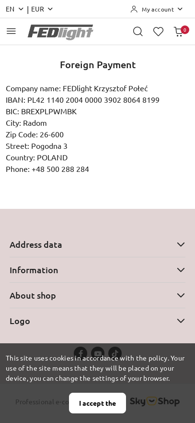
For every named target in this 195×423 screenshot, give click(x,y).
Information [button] (97, 269)
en (15, 8)
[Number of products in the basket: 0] (178, 31)
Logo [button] (97, 320)
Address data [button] (97, 244)
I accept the (97, 403)
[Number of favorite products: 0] (158, 31)
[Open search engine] (138, 31)
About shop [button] (97, 295)
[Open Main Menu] (11, 30)
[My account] (157, 9)
